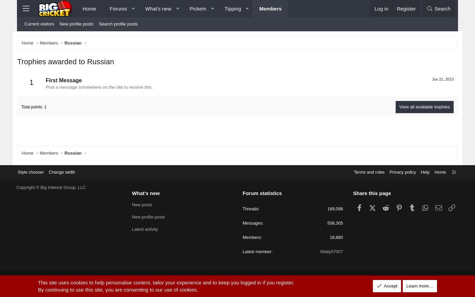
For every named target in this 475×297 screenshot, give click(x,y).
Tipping (233, 9)
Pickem (198, 9)
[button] (133, 8)
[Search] (438, 8)
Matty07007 (328, 252)
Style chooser (36, 171)
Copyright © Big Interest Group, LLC (57, 187)
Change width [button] (68, 171)
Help (419, 171)
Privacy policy (396, 171)
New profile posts (76, 24)
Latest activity (148, 229)
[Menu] (25, 8)
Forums (118, 9)
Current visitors (39, 24)
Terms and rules (362, 171)
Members (270, 9)
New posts (145, 204)
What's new (158, 9)
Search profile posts (118, 24)
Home (89, 9)
